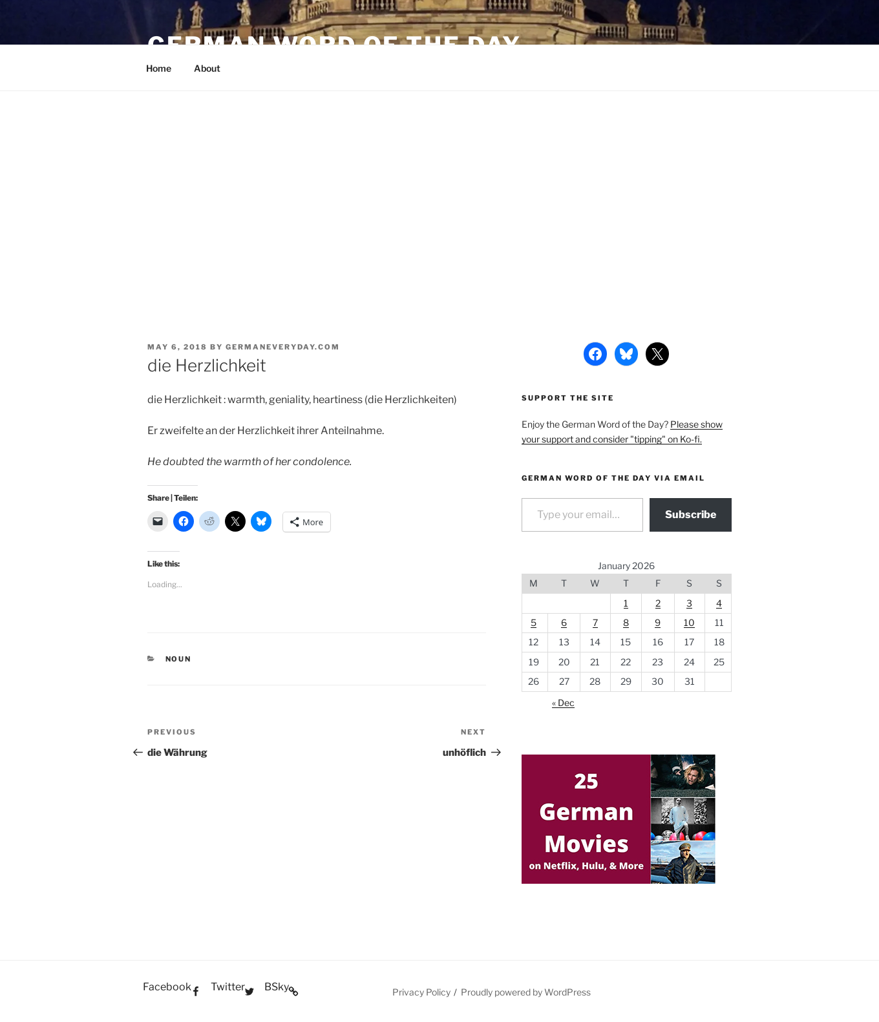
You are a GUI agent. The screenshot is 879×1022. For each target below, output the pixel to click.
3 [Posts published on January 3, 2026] (689, 603)
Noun (178, 658)
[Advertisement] (439, 188)
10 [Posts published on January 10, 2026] (689, 622)
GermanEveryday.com (283, 346)
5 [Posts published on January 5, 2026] (533, 622)
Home (158, 68)
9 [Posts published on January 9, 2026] (658, 622)
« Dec (563, 702)
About (207, 68)
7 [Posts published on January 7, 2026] (595, 622)
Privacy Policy (421, 991)
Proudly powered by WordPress (526, 991)
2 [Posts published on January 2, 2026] (658, 603)
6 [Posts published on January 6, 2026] (564, 622)
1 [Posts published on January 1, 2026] (626, 603)
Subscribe (690, 514)
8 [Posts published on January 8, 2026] (626, 622)
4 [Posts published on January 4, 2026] (719, 603)
